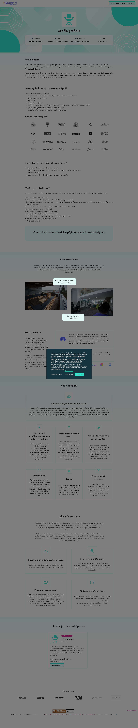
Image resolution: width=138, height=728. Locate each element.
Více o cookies (69, 371)
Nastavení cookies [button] (57, 374)
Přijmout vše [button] (79, 374)
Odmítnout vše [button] (69, 374)
